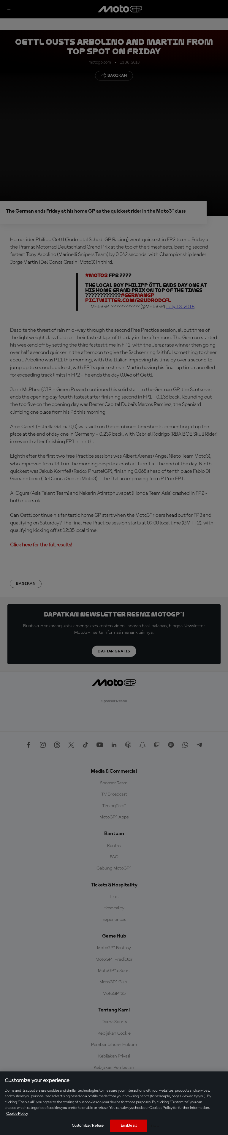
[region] (114, 1103)
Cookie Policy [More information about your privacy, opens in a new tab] (17, 1114)
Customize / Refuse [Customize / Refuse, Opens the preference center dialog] (88, 1126)
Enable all (128, 1126)
